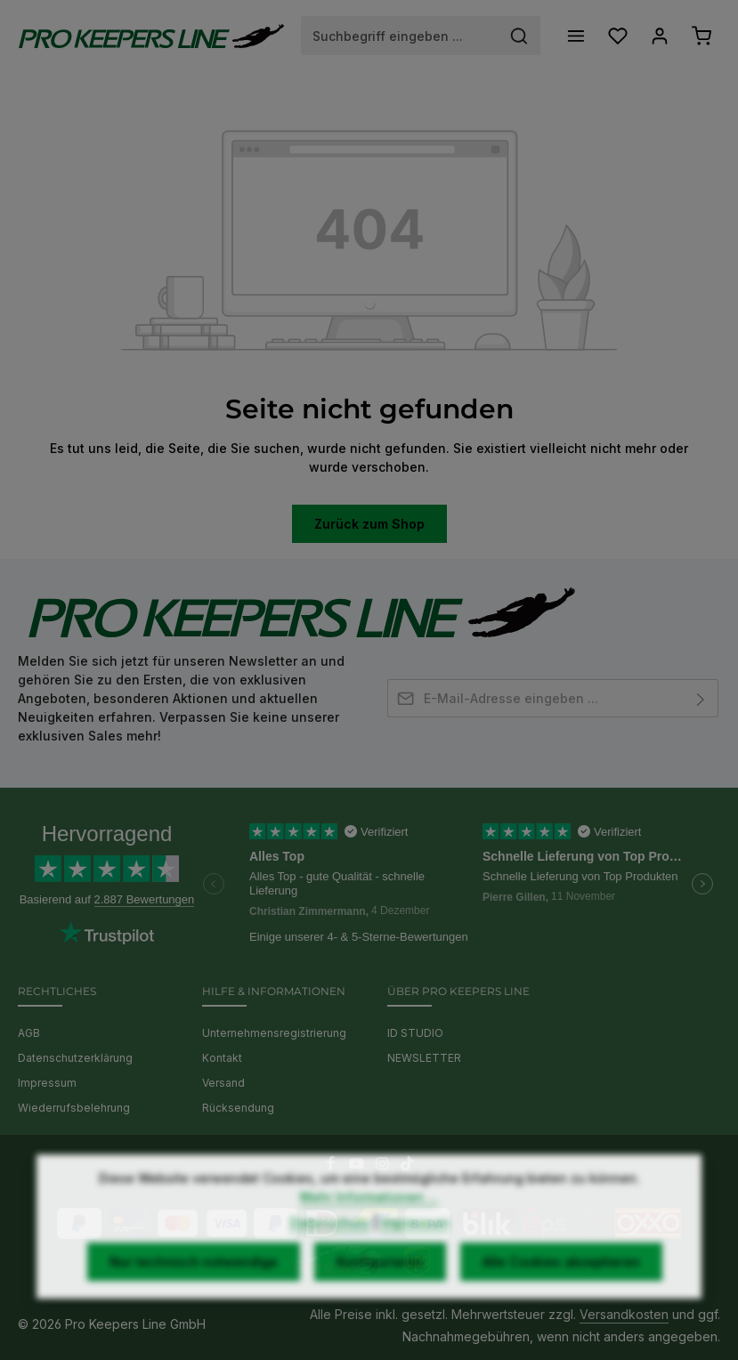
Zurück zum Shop (369, 523)
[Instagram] (384, 1166)
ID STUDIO (415, 1033)
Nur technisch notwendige (193, 1290)
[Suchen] (519, 35)
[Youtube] (358, 1166)
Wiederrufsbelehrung (74, 1107)
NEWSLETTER (424, 1058)
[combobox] (400, 35)
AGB (29, 1033)
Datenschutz (329, 1251)
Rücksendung (238, 1107)
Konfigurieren (380, 1290)
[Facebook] (332, 1166)
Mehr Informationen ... (369, 1225)
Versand (223, 1082)
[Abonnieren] (701, 698)
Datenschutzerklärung (75, 1058)
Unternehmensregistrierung (274, 1033)
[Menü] (575, 36)
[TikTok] (407, 1166)
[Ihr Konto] (659, 36)
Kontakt (222, 1058)
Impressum (47, 1082)
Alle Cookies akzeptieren (561, 1290)
